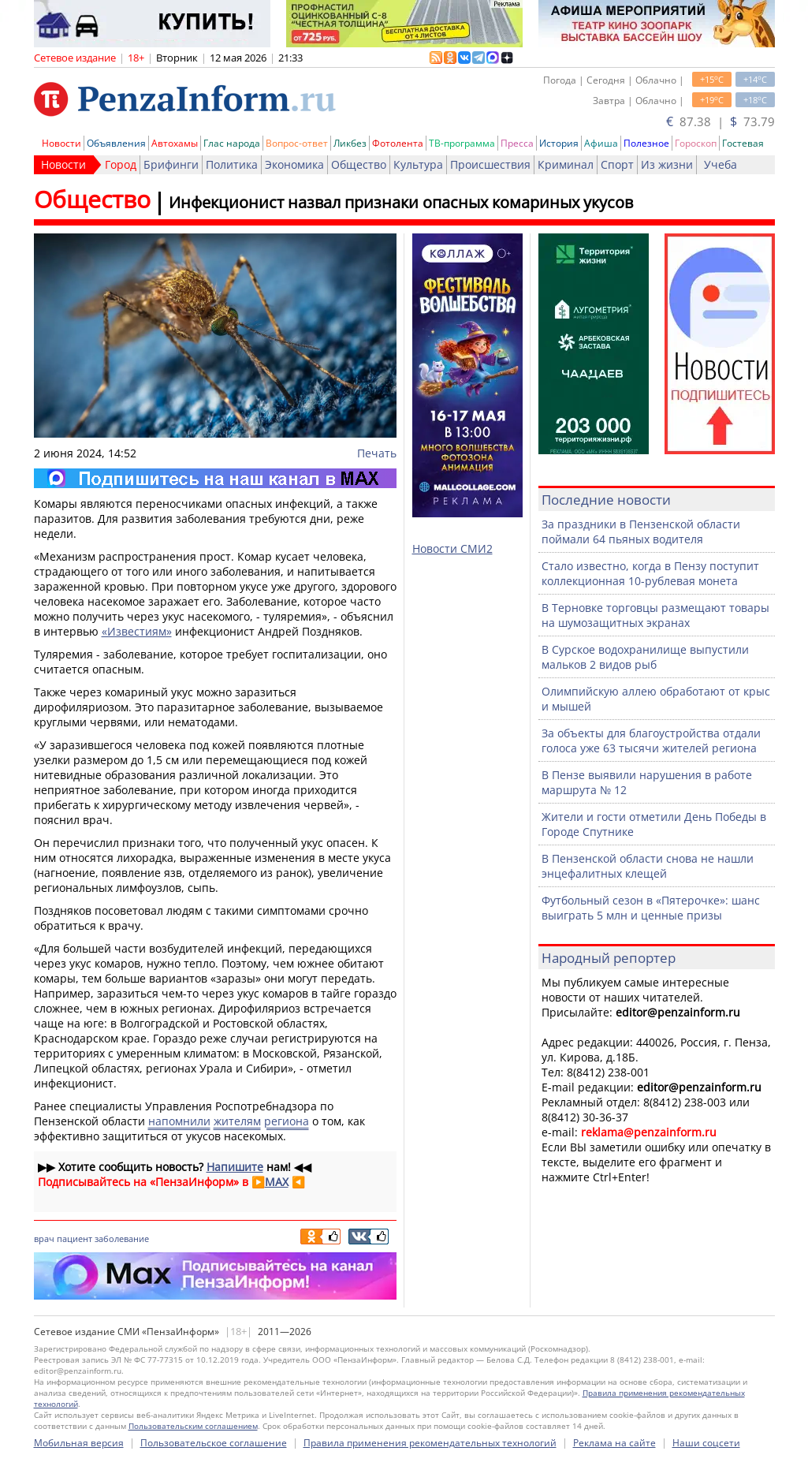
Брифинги (171, 164)
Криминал (566, 164)
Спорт (617, 164)
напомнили (179, 1120)
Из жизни (667, 164)
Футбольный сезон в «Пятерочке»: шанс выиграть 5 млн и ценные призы (651, 908)
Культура (418, 164)
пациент (74, 1238)
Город (120, 164)
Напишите (235, 1166)
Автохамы (174, 143)
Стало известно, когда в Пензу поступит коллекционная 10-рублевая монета (650, 573)
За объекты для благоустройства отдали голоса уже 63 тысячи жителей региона (651, 740)
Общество (358, 164)
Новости (61, 143)
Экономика (294, 164)
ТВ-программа (462, 143)
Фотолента (397, 143)
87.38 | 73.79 (720, 121)
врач (44, 1238)
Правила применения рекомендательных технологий (430, 1442)
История (559, 143)
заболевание (122, 1238)
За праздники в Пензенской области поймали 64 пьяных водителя (641, 531)
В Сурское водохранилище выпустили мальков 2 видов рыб (645, 657)
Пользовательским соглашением (193, 1425)
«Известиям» (137, 631)
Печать (377, 453)
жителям (237, 1120)
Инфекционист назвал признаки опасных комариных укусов (401, 202)
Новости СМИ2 (452, 548)
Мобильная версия (79, 1442)
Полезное (646, 143)
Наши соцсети (706, 1442)
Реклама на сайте (614, 1442)
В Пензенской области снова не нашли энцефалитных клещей (648, 866)
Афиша (601, 143)
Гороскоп (696, 143)
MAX (277, 1181)
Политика (232, 164)
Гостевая (743, 143)
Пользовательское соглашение (213, 1442)
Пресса (517, 143)
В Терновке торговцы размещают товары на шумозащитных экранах (655, 615)
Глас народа (231, 143)
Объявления (116, 143)
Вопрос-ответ (297, 143)
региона (286, 1120)
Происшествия (490, 164)
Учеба (720, 164)
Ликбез (350, 143)
